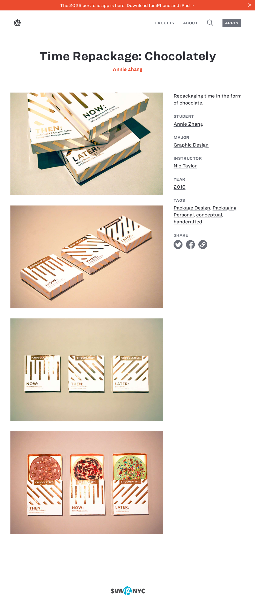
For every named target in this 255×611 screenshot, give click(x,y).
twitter (178, 244)
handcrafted (188, 221)
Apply (232, 23)
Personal (184, 214)
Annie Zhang (127, 69)
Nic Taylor (185, 165)
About (190, 23)
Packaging (224, 207)
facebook (190, 244)
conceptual (209, 214)
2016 (179, 187)
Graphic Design (191, 145)
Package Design (192, 207)
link (202, 244)
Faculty (165, 23)
